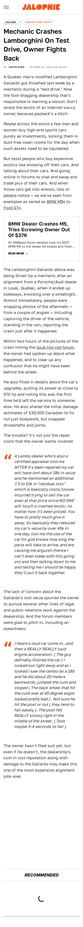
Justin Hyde (16, 67)
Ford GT (11, 207)
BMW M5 (55, 201)
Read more (16, 254)
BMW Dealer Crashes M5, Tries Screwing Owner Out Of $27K (39, 229)
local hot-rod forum (55, 347)
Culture (11, 22)
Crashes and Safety (38, 22)
